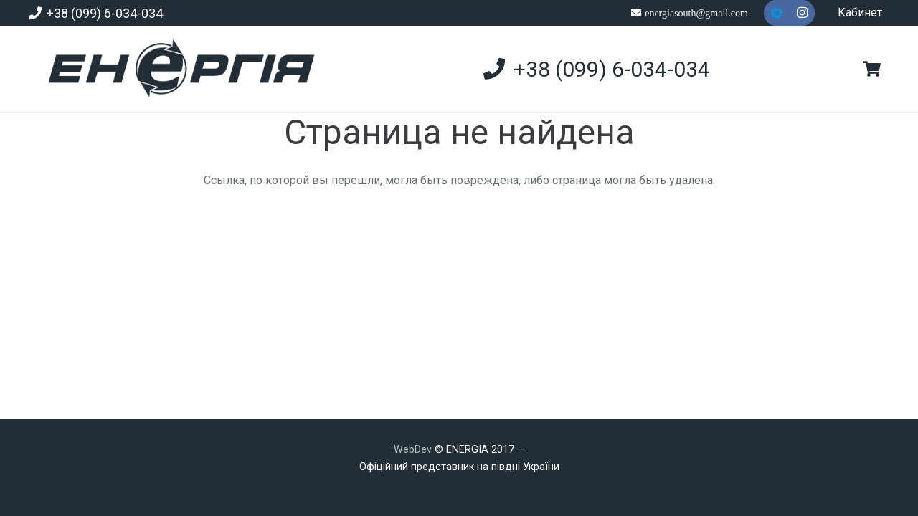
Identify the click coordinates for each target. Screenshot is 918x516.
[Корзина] (872, 69)
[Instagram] (801, 12)
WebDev (414, 450)
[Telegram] (776, 12)
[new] (175, 69)
